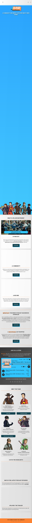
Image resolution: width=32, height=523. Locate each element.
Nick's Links (8, 413)
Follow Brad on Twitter (23, 413)
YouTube (26, 484)
